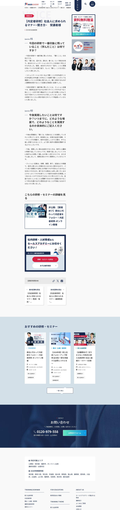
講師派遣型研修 (9, 410)
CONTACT (86, 422)
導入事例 (46, 437)
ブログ (85, 416)
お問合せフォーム (74, 341)
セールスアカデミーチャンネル (53, 425)
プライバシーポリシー (90, 439)
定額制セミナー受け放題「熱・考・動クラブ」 (18, 437)
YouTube (47, 419)
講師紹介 (85, 404)
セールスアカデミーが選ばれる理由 (94, 401)
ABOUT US (87, 395)
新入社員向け (10, 286)
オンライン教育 (9, 425)
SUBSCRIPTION (10, 431)
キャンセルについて (89, 442)
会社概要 (85, 410)
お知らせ (85, 413)
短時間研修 (21, 286)
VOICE (46, 431)
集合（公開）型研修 (52, 266)
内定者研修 (11, 266)
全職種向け (87, 288)
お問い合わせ (87, 428)
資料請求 (85, 436)
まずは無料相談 (59, 181)
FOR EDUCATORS (50, 395)
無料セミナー (8, 413)
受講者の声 (47, 440)
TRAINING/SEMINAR (11, 395)
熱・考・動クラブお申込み (91, 433)
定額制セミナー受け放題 (11, 440)
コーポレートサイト (12, 469)
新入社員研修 (88, 266)
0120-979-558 (47, 340)
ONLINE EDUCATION (12, 419)
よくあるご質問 (87, 407)
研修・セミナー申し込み (90, 430)
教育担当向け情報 (49, 401)
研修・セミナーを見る (31, 181)
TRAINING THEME (50, 407)
